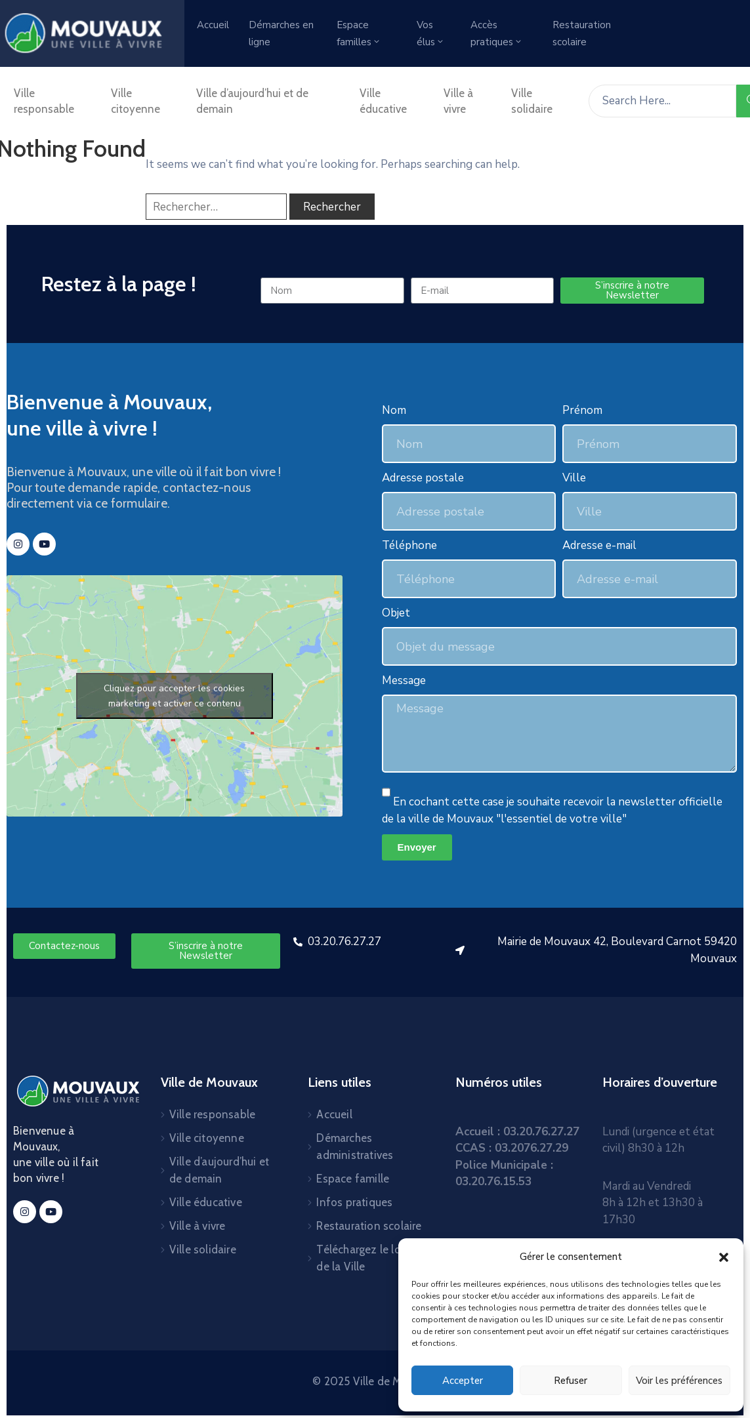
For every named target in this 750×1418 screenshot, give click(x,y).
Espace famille (352, 1178)
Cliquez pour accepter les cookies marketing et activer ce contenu (174, 696)
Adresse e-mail (599, 545)
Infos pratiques (354, 1202)
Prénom (582, 410)
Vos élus (431, 33)
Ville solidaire (531, 101)
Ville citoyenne (135, 101)
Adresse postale (423, 477)
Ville (574, 477)
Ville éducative (383, 101)
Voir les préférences (679, 1380)
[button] (723, 1256)
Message (404, 680)
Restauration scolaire (581, 33)
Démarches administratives (354, 1146)
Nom (394, 410)
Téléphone (409, 545)
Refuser (570, 1380)
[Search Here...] (662, 101)
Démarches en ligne (281, 33)
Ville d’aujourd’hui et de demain (252, 101)
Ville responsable (44, 101)
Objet (396, 612)
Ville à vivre (458, 101)
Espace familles (359, 33)
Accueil (213, 24)
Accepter (462, 1380)
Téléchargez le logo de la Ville (364, 1258)
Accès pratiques (496, 33)
